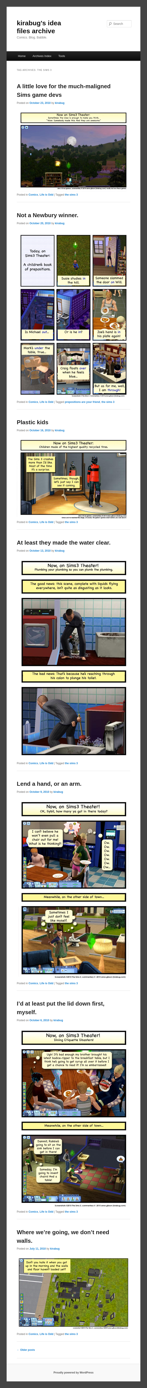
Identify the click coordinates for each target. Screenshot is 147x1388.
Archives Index (41, 56)
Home (22, 56)
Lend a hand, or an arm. (49, 783)
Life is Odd (46, 194)
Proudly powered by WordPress (73, 1372)
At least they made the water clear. (64, 542)
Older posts (26, 1349)
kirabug (59, 103)
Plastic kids (32, 422)
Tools (61, 56)
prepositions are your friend (82, 402)
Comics (33, 194)
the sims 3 (71, 194)
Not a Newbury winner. (47, 215)
